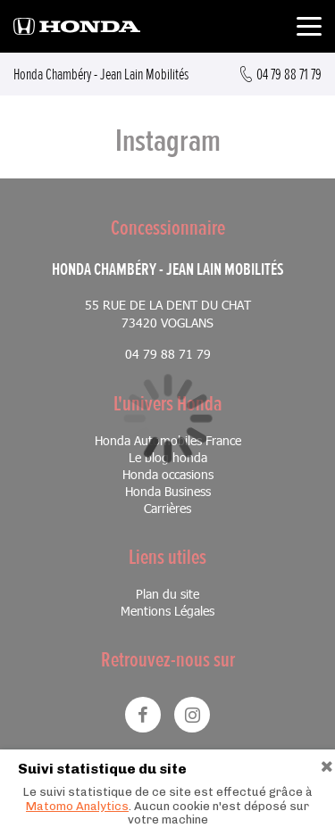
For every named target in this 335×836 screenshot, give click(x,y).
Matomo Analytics (77, 806)
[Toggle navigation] (309, 29)
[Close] (327, 764)
